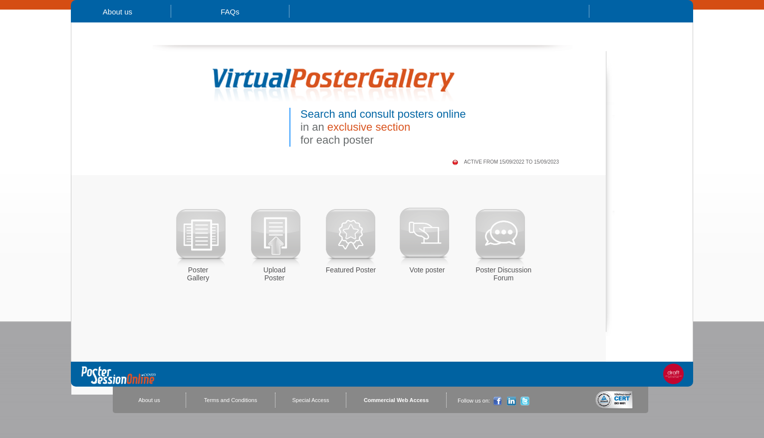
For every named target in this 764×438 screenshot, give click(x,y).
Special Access (310, 400)
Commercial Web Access (396, 400)
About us (118, 11)
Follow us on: (474, 401)
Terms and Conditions (230, 400)
